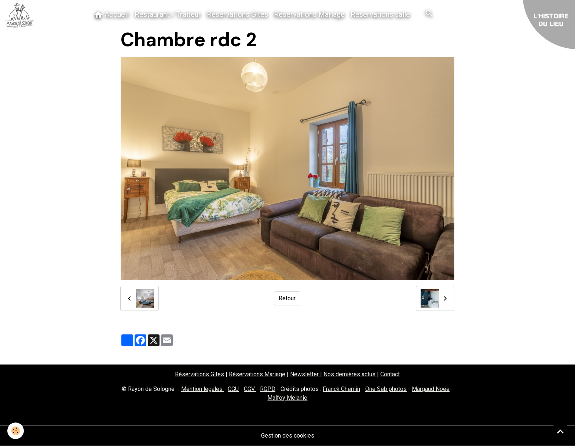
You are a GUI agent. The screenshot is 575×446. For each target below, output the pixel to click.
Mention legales (202, 388)
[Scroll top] (560, 431)
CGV (250, 388)
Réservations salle (380, 14)
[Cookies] (15, 431)
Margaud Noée (431, 388)
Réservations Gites (237, 14)
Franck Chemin (341, 388)
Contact (390, 374)
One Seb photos (386, 388)
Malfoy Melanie (287, 397)
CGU (233, 388)
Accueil (111, 14)
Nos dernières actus (349, 374)
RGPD (267, 388)
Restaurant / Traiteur (168, 14)
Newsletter (305, 374)
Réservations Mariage (309, 14)
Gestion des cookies (287, 435)
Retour (287, 298)
